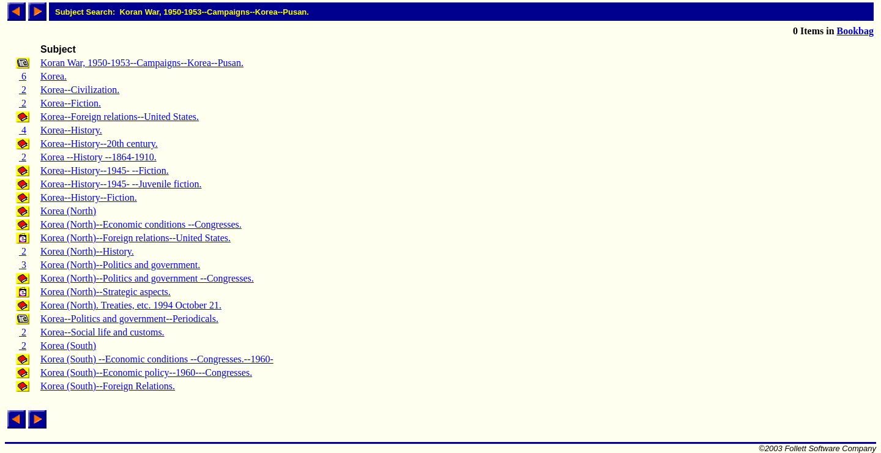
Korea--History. (71, 130)
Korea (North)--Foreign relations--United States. (135, 238)
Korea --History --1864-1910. (98, 157)
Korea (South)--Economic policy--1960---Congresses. (146, 372)
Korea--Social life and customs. (102, 332)
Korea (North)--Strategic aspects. (105, 291)
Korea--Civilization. (79, 89)
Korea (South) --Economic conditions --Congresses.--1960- (156, 359)
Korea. (53, 76)
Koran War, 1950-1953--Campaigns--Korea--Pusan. (141, 63)
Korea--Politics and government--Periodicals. (129, 318)
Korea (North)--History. (87, 251)
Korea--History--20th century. (99, 143)
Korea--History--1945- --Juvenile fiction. (120, 184)
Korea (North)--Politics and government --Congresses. (147, 278)
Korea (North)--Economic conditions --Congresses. (141, 224)
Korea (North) (68, 211)
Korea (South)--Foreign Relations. (107, 386)
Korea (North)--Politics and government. (120, 265)
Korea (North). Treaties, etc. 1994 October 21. (130, 305)
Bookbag (855, 31)
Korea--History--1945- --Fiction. (104, 170)
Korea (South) (68, 345)
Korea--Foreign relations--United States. (119, 116)
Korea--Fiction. (70, 103)
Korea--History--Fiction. (88, 197)
